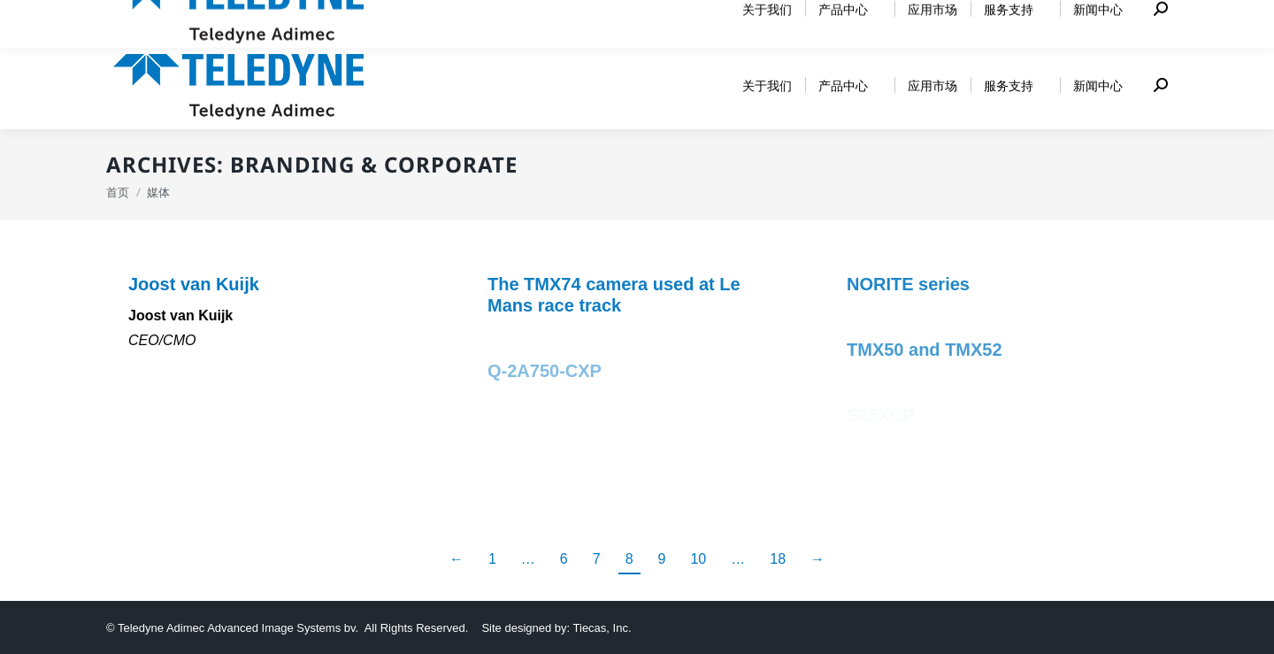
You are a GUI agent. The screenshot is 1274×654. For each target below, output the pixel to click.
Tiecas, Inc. (602, 628)
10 (698, 558)
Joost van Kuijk (193, 284)
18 (778, 558)
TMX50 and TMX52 (924, 349)
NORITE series (908, 284)
